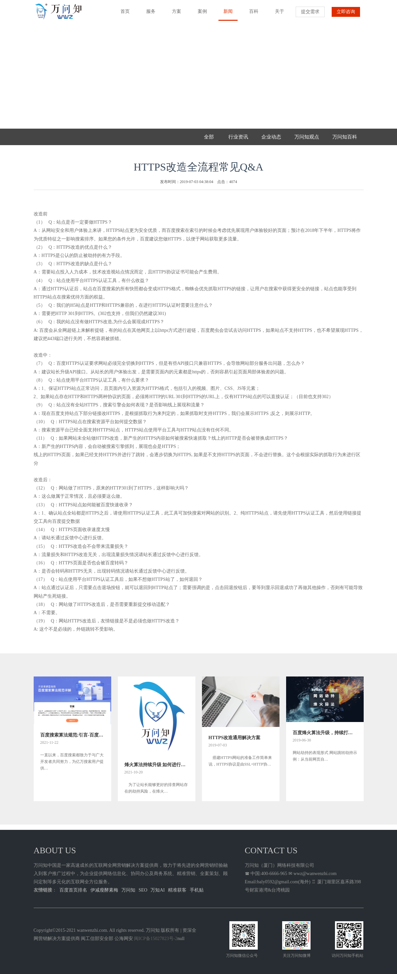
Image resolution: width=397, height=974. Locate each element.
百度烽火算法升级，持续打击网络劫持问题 (325, 732)
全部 (209, 137)
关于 (277, 14)
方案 (174, 14)
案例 (200, 14)
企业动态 (271, 137)
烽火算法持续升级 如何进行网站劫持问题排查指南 (156, 764)
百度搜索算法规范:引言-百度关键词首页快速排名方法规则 (72, 735)
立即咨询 (346, 11)
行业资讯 (238, 137)
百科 (251, 14)
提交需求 (310, 11)
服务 (148, 14)
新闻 (225, 15)
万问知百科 (344, 137)
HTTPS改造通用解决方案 (235, 737)
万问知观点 (306, 137)
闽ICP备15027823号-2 (155, 938)
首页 (123, 14)
